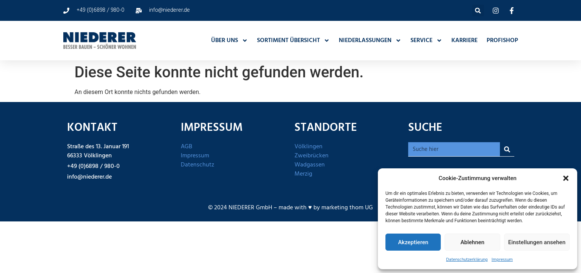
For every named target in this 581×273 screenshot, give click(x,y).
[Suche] (507, 149)
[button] (566, 178)
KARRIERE (464, 41)
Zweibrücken (311, 156)
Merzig (303, 174)
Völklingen (308, 147)
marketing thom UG (347, 208)
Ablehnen (472, 242)
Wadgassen (309, 165)
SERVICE (426, 40)
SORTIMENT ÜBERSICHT (293, 40)
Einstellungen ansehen (536, 242)
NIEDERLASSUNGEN (370, 40)
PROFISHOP (502, 41)
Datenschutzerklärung (467, 260)
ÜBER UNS (229, 40)
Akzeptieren (413, 242)
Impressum (502, 260)
